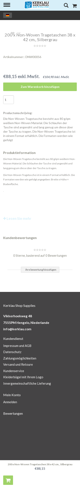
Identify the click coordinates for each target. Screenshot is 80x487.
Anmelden (10, 402)
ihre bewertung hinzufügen (40, 269)
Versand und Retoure (18, 364)
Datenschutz (12, 352)
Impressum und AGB (17, 346)
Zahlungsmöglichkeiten (19, 358)
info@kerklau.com (17, 329)
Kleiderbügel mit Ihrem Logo (23, 377)
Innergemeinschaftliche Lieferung (27, 383)
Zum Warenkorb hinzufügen (40, 86)
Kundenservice (13, 371)
